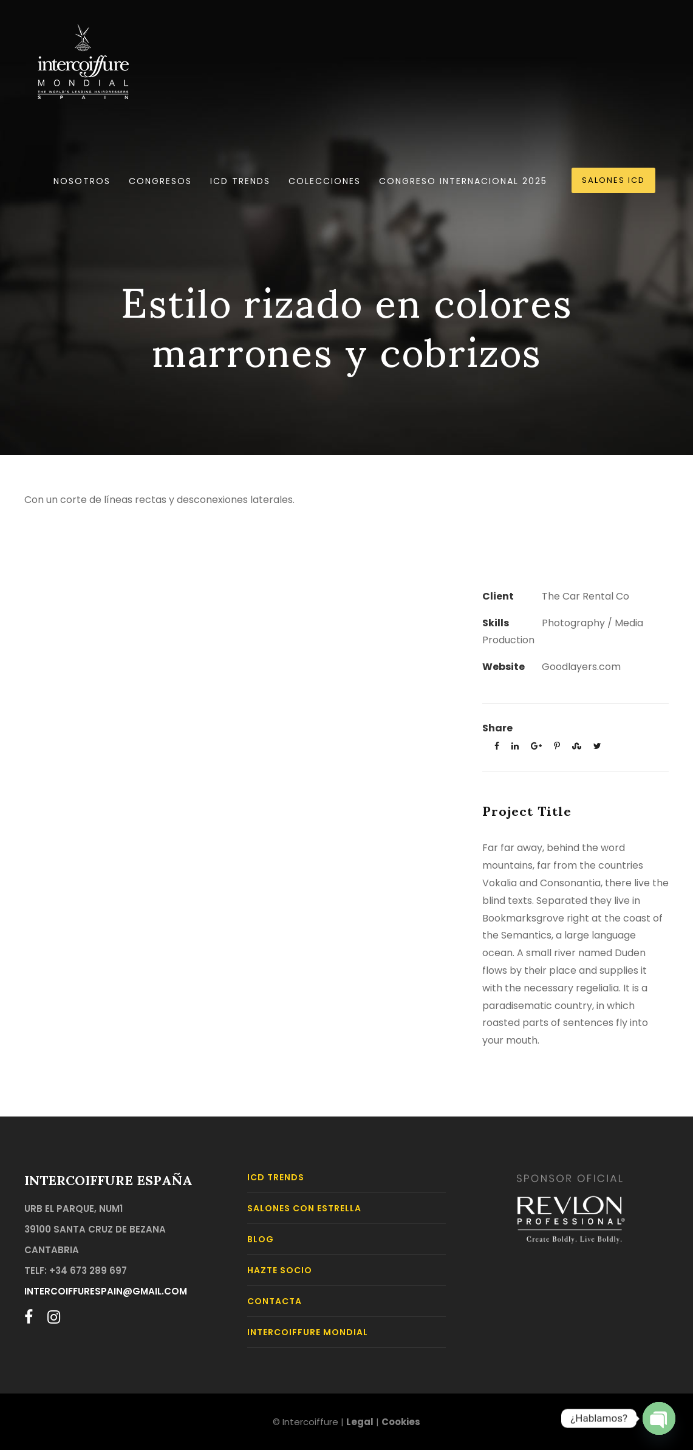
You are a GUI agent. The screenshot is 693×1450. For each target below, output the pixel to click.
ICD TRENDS (240, 181)
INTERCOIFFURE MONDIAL (307, 1332)
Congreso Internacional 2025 (463, 181)
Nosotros (82, 181)
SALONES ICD (613, 180)
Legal (360, 1421)
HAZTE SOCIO (279, 1270)
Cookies (400, 1421)
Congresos (160, 181)
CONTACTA (274, 1301)
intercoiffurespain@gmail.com (105, 1291)
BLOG (260, 1239)
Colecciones (324, 181)
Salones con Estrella (304, 1208)
